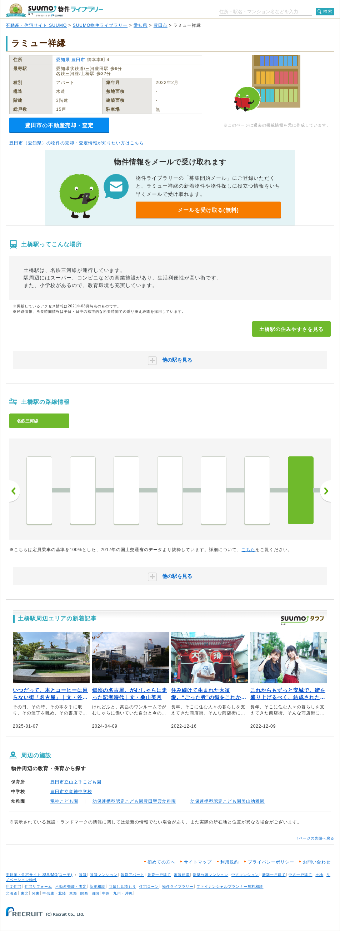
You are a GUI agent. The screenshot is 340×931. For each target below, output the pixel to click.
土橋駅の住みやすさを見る (291, 329)
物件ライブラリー (178, 886)
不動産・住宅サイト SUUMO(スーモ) (39, 875)
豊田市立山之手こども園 (75, 781)
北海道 (12, 893)
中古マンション (245, 875)
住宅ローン (149, 886)
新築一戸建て (274, 875)
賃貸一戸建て (159, 875)
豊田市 (161, 25)
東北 (25, 893)
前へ (14, 491)
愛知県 (141, 25)
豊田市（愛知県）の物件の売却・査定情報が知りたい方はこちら (76, 142)
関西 (84, 893)
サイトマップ (198, 862)
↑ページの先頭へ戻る (315, 838)
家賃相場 (182, 875)
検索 (327, 11)
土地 (319, 875)
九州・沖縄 (123, 893)
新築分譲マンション (210, 875)
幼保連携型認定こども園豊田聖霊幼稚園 (134, 801)
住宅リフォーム (38, 886)
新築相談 (97, 886)
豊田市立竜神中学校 (71, 791)
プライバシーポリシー (271, 862)
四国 (95, 893)
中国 (106, 893)
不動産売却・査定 (71, 886)
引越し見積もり (122, 886)
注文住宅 (13, 886)
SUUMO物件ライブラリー (100, 25)
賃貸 (83, 875)
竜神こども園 (64, 801)
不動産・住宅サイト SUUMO (36, 25)
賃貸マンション (104, 875)
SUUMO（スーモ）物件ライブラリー (54, 10)
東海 (73, 893)
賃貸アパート (132, 875)
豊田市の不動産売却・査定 (59, 125)
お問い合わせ (317, 862)
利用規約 (229, 862)
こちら (248, 549)
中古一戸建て (300, 875)
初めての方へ (161, 862)
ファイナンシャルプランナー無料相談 (229, 886)
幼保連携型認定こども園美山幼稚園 (227, 801)
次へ (325, 491)
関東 (36, 893)
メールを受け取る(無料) (208, 210)
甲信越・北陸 (54, 893)
